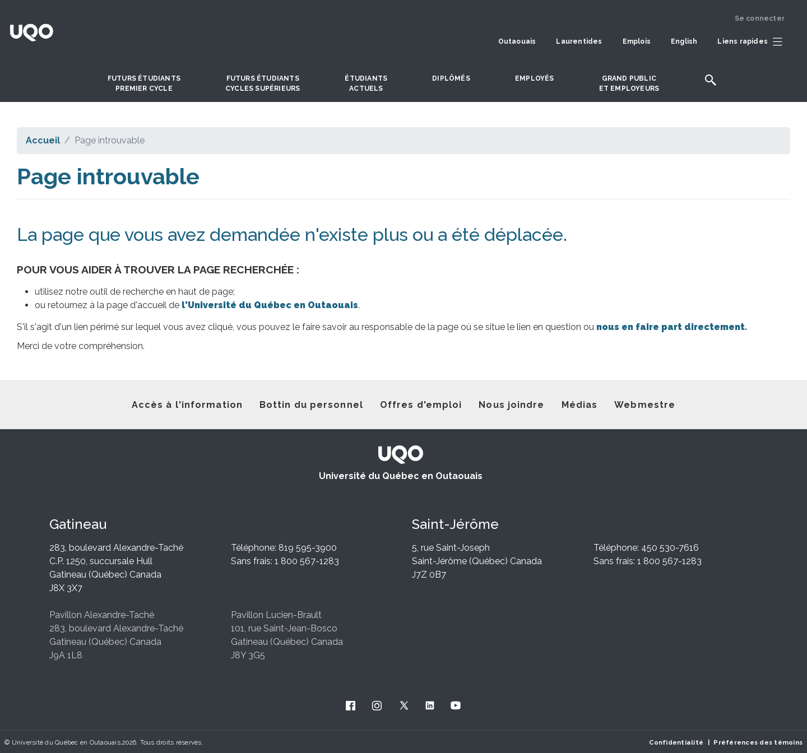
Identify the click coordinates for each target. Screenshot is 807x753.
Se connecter (760, 18)
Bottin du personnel (311, 404)
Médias (580, 404)
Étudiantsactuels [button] (366, 83)
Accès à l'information (187, 404)
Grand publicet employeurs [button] (629, 83)
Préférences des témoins (758, 742)
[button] (752, 42)
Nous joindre (511, 404)
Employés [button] (534, 78)
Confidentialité (676, 742)
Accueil (43, 140)
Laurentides (579, 41)
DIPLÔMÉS (451, 78)
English (684, 41)
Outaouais (517, 41)
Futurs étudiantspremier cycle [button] (144, 83)
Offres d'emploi (421, 404)
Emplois (637, 41)
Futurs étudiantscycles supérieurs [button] (262, 83)
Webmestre (644, 404)
